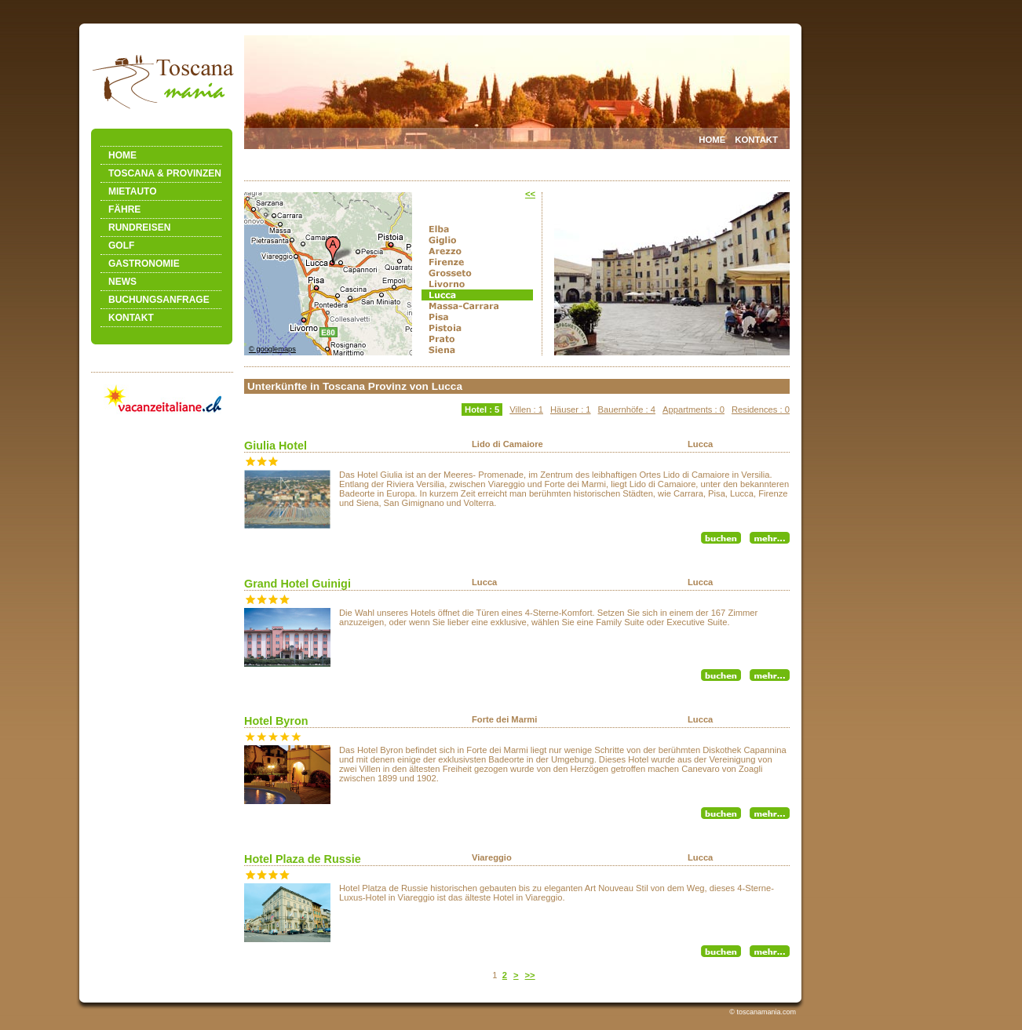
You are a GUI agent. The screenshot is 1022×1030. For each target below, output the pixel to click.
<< (530, 193)
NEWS (122, 281)
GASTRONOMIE (144, 263)
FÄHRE (124, 209)
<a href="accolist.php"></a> (517, 685)
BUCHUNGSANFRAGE (159, 299)
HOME (122, 155)
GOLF (121, 245)
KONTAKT (131, 317)
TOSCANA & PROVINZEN (164, 173)
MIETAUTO (132, 191)
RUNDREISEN (139, 227)
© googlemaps (272, 349)
